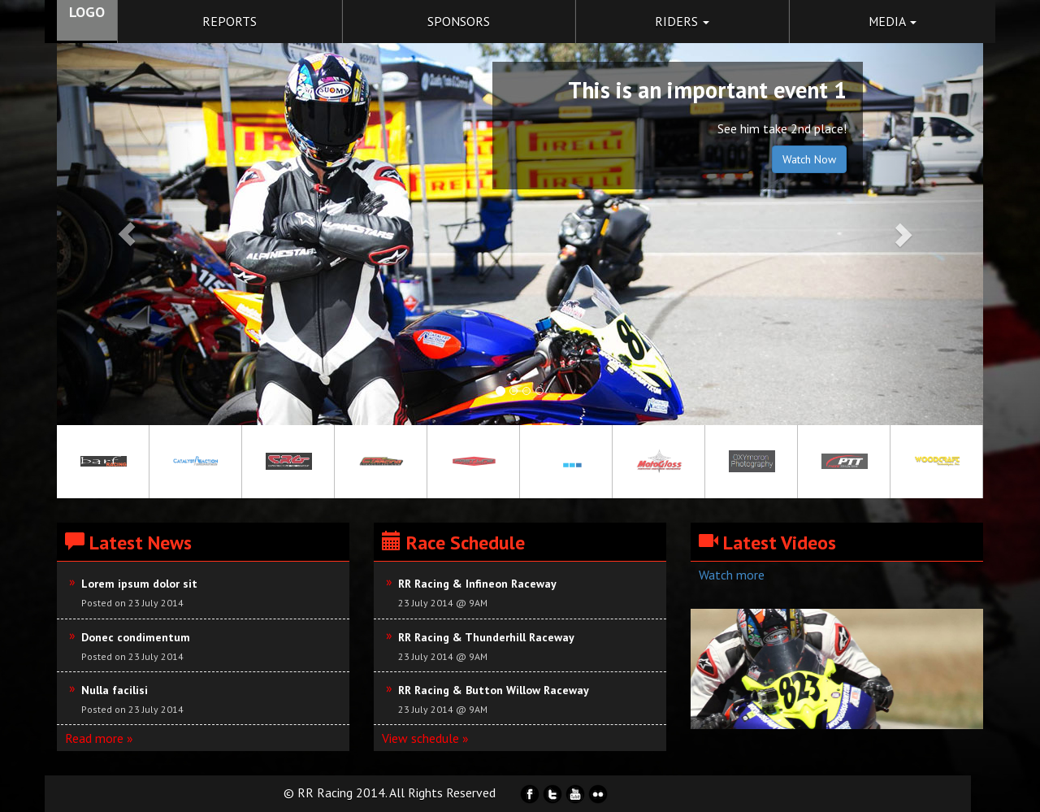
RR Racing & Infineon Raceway (477, 583)
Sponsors (458, 21)
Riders (682, 21)
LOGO (87, 11)
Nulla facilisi (114, 690)
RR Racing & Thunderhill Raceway (486, 637)
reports (229, 21)
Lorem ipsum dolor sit (139, 583)
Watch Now (809, 159)
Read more (94, 738)
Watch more (732, 575)
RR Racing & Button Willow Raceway (493, 690)
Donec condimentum (135, 637)
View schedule (420, 738)
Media (892, 21)
